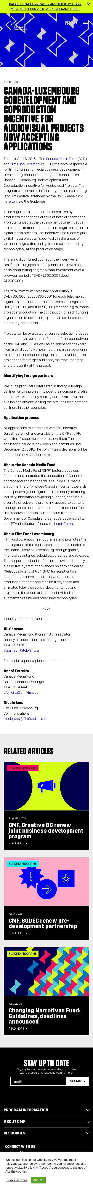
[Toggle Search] (76, 23)
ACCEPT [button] (38, 1180)
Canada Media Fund (61, 158)
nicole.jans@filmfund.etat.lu (25, 718)
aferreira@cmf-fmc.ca (21, 692)
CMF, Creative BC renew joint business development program (46, 831)
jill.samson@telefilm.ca (21, 650)
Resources (14, 1133)
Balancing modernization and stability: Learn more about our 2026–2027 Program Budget (45, 6)
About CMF (14, 1121)
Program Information (26, 1110)
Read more (16, 843)
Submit (76, 1081)
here (7, 201)
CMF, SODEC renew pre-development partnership (43, 923)
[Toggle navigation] (85, 23)
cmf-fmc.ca (65, 523)
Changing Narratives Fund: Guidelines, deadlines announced (45, 1016)
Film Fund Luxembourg (27, 164)
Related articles (29, 751)
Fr (67, 23)
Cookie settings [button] (16, 1180)
